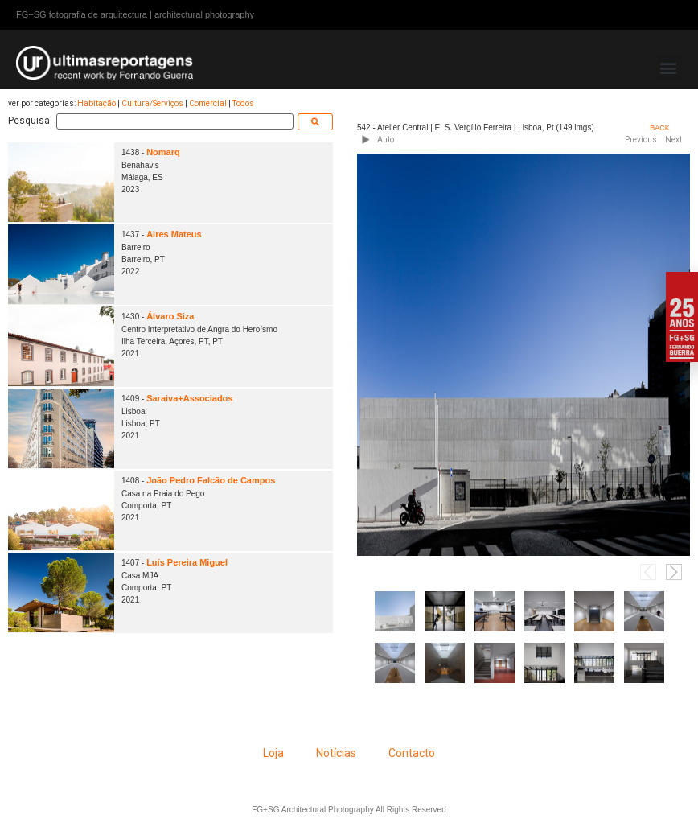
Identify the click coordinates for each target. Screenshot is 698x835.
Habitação (96, 103)
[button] (668, 67)
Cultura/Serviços (152, 103)
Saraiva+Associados (190, 398)
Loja (273, 753)
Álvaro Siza (171, 316)
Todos (243, 103)
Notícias (336, 753)
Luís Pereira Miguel (187, 562)
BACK (660, 128)
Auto (385, 139)
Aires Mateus (174, 234)
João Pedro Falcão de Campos (211, 480)
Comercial (208, 103)
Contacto (411, 753)
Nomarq (164, 152)
